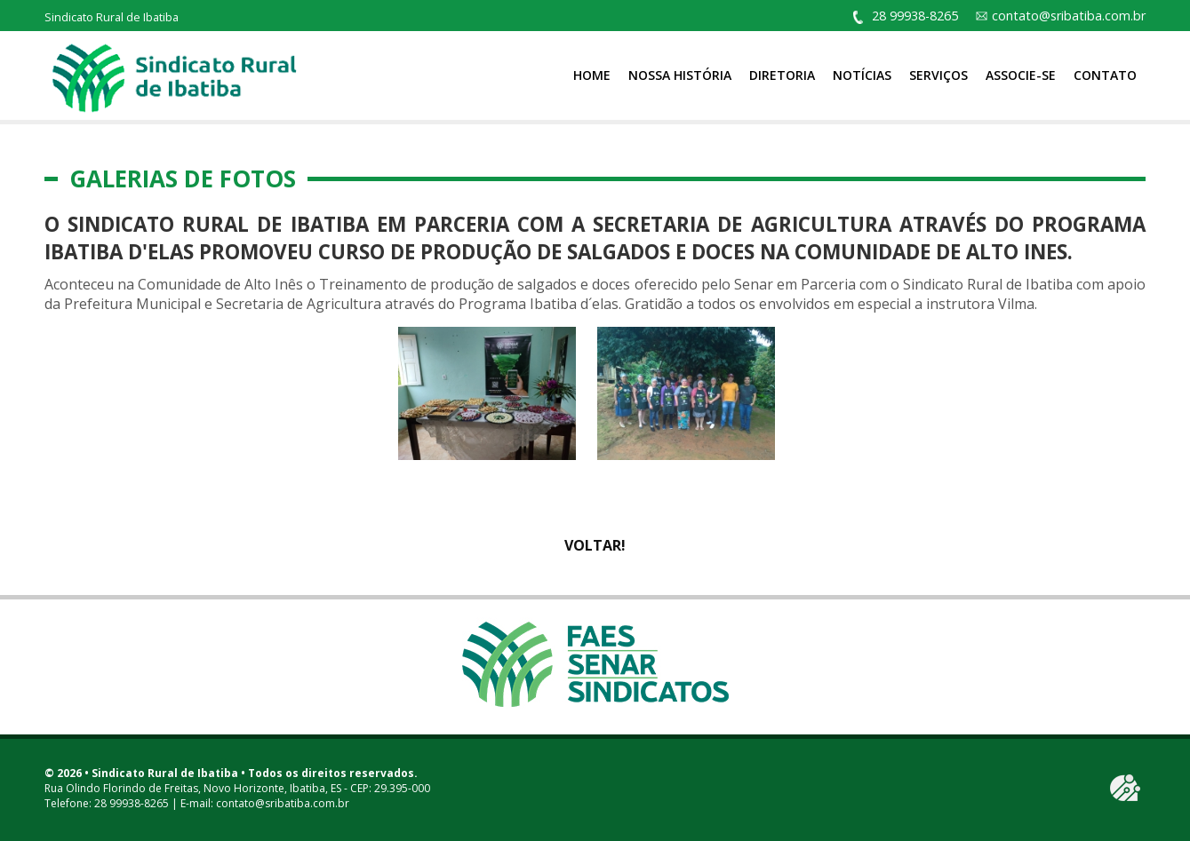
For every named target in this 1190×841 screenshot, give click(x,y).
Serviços (938, 75)
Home (592, 75)
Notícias (862, 75)
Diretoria (782, 75)
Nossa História (679, 75)
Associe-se (1021, 75)
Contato (1105, 75)
